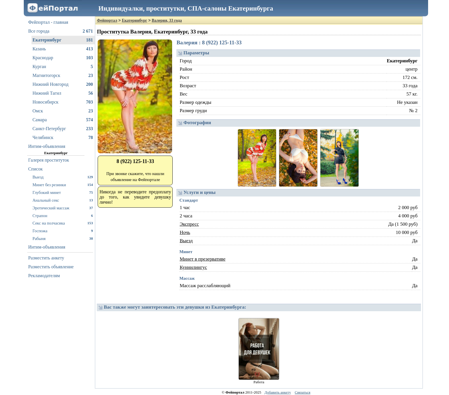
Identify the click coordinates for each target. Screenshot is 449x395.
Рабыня (62, 238)
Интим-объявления (46, 146)
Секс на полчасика (62, 223)
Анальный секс (62, 200)
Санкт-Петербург (62, 128)
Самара (62, 120)
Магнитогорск (62, 75)
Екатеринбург (62, 40)
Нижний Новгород (62, 84)
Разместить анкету (46, 257)
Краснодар (62, 57)
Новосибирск (62, 102)
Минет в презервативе (202, 259)
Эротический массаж (62, 208)
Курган (62, 66)
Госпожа (62, 230)
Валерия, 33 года (167, 20)
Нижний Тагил (62, 93)
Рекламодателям (44, 275)
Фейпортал (107, 20)
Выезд (62, 177)
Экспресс (189, 224)
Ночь (185, 232)
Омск (62, 111)
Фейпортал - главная (48, 22)
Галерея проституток (48, 160)
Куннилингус (193, 267)
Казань (62, 49)
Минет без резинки (62, 184)
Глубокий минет (62, 192)
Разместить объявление (51, 266)
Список (35, 168)
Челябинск (62, 137)
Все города (60, 31)
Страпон (62, 215)
